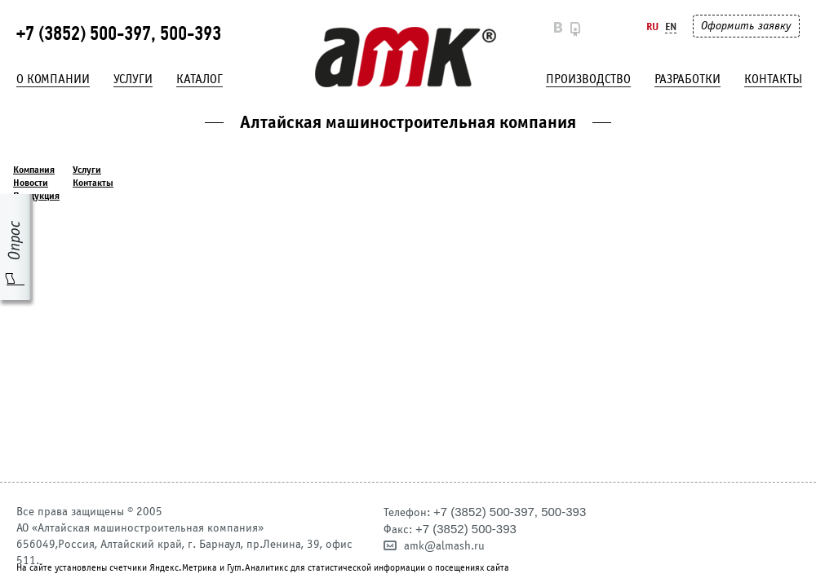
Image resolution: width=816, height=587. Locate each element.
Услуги (133, 79)
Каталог (199, 79)
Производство (588, 79)
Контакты (773, 79)
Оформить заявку (746, 26)
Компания (34, 169)
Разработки (687, 79)
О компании (53, 79)
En (670, 26)
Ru (652, 26)
